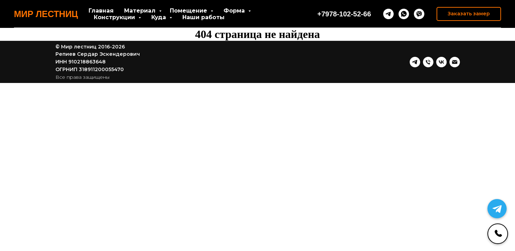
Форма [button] (235, 10)
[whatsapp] (404, 14)
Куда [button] (159, 17)
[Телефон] (428, 62)
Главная (101, 10)
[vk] (441, 62)
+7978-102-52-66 (344, 14)
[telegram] (388, 14)
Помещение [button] (189, 10)
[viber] (419, 14)
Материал (140, 10)
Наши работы (203, 17)
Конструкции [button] (115, 17)
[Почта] (454, 62)
